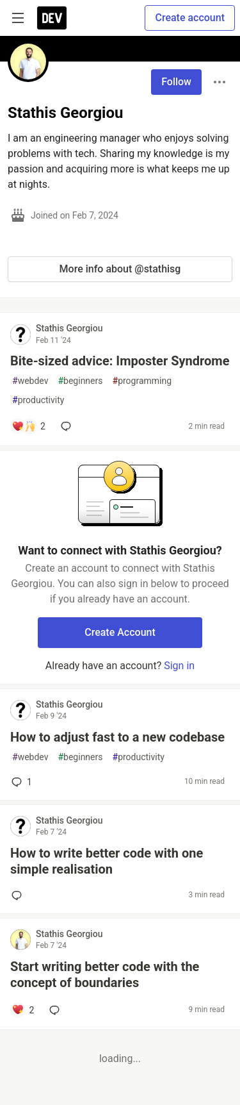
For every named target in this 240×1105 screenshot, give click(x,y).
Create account (190, 18)
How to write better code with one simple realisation (106, 861)
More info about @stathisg (120, 269)
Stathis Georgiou (69, 328)
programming (142, 381)
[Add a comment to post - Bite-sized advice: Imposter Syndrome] (28, 426)
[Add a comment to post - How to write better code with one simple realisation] (19, 895)
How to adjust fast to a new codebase (117, 737)
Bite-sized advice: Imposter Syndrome (119, 361)
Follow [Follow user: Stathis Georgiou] (176, 82)
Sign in (179, 666)
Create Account (120, 632)
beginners (80, 381)
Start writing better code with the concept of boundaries (104, 974)
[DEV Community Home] (52, 18)
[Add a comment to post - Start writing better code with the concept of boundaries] (23, 1010)
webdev (30, 381)
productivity (38, 400)
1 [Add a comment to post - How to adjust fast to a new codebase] (20, 782)
